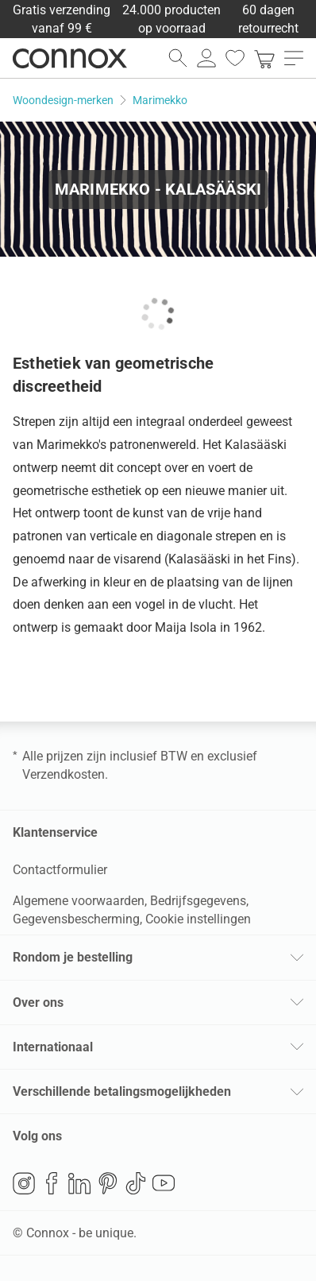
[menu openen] (293, 58)
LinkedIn (79, 1183)
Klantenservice (55, 832)
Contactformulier (60, 869)
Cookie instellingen (198, 919)
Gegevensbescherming (76, 919)
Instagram (24, 1183)
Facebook (51, 1183)
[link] (264, 58)
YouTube (163, 1183)
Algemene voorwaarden (79, 900)
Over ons (38, 1002)
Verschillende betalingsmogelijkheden (122, 1091)
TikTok (136, 1183)
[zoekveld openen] (177, 58)
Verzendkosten (63, 774)
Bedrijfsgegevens (198, 900)
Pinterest (108, 1183)
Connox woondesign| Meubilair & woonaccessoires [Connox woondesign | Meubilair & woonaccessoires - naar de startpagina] (70, 58)
